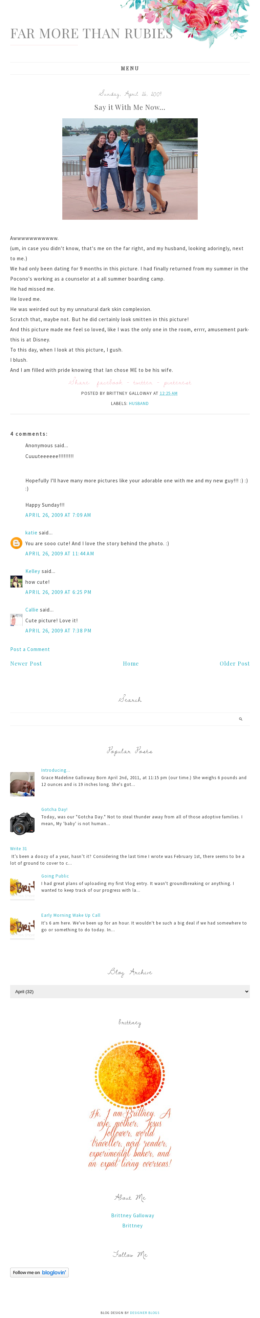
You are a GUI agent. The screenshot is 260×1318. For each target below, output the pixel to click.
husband (139, 403)
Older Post (235, 663)
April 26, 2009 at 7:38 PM (58, 630)
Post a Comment (30, 649)
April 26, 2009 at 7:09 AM (58, 515)
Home (131, 663)
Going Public (55, 876)
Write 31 (18, 849)
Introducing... (55, 770)
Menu (130, 68)
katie (31, 532)
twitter (143, 381)
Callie (32, 609)
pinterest (178, 381)
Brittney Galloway (132, 1215)
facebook (110, 381)
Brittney (132, 1225)
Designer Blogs (144, 1313)
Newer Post (26, 663)
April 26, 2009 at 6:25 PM (58, 592)
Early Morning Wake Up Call (71, 915)
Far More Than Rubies (91, 33)
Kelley (32, 571)
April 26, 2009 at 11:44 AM (59, 553)
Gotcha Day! (54, 809)
